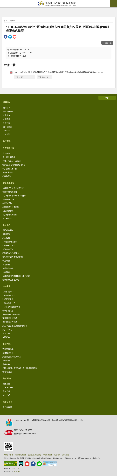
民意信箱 (6, 264)
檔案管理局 (7, 203)
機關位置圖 (7, 127)
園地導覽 (6, 384)
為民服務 (6, 225)
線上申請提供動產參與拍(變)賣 (14, 326)
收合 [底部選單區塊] (107, 98)
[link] (5, 37)
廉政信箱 (6, 364)
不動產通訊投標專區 (10, 253)
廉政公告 (6, 360)
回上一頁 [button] (108, 43)
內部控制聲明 (8, 172)
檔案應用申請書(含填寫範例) (14, 195)
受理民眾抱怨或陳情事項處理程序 (16, 276)
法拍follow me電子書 (11, 314)
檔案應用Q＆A (8, 199)
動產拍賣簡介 (8, 291)
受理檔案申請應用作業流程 (13, 188)
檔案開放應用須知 (9, 192)
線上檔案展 (7, 218)
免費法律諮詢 (8, 268)
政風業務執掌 (8, 349)
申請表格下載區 (8, 245)
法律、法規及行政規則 (11, 161)
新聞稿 (12, 21)
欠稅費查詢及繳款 (9, 242)
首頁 (5, 21)
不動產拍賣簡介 (8, 295)
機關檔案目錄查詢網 (10, 207)
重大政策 (6, 153)
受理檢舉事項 (8, 353)
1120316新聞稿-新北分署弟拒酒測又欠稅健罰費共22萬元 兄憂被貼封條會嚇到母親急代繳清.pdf (58, 72)
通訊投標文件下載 (9, 322)
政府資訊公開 (8, 148)
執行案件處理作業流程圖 (12, 257)
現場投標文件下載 (9, 318)
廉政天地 (6, 344)
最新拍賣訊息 (8, 310)
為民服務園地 (8, 230)
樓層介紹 (6, 130)
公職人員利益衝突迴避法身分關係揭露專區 (19, 368)
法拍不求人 (7, 329)
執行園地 (6, 141)
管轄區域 (6, 123)
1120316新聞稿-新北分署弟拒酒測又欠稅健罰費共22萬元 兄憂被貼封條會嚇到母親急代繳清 (57, 28)
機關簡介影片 (8, 111)
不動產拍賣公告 (8, 303)
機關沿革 (6, 108)
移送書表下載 (8, 249)
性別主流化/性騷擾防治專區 (13, 165)
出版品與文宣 (8, 211)
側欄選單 (4, 4)
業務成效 (6, 391)
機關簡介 (7, 102)
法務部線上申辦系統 (10, 280)
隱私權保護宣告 (20, 455)
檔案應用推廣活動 (9, 214)
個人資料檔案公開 (9, 168)
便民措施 (6, 234)
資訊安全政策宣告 (34, 455)
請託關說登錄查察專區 (11, 356)
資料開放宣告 (47, 455)
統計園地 (7, 378)
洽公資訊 (6, 134)
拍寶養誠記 (7, 372)
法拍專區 (6, 286)
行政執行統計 (8, 176)
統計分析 (6, 395)
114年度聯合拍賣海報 (11, 307)
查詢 (113, 3)
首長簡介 (6, 115)
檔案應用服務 (8, 183)
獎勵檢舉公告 (8, 455)
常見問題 (6, 261)
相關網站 (6, 337)
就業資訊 (6, 272)
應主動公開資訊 (8, 157)
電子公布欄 (7, 401)
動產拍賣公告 (8, 299)
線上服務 (6, 238)
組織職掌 (6, 119)
